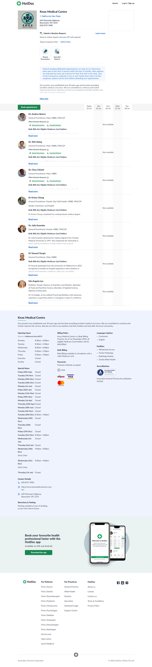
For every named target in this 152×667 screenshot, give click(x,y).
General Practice (71, 587)
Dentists (67, 596)
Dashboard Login (71, 606)
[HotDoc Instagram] (127, 582)
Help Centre (46, 639)
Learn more (100, 33)
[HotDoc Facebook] (118, 582)
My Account (46, 634)
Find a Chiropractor (49, 606)
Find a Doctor (47, 587)
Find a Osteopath (48, 620)
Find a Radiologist (48, 630)
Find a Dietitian (47, 615)
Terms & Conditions (96, 601)
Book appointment (29, 107)
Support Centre (70, 611)
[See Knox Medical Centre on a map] (121, 21)
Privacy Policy (93, 606)
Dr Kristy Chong (36, 198)
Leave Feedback (47, 644)
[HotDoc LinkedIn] (122, 582)
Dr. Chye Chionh (36, 170)
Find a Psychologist (49, 611)
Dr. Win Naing (35, 142)
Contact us (92, 596)
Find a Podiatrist (48, 601)
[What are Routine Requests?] (48, 122)
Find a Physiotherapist (50, 596)
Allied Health (69, 592)
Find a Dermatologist (50, 625)
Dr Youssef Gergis (37, 253)
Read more (33, 136)
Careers (91, 592)
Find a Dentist (47, 592)
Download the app (38, 552)
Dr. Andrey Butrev (37, 114)
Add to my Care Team (50, 16)
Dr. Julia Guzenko (36, 226)
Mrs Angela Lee (35, 281)
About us (91, 587)
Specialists (68, 601)
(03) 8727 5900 (27, 482)
